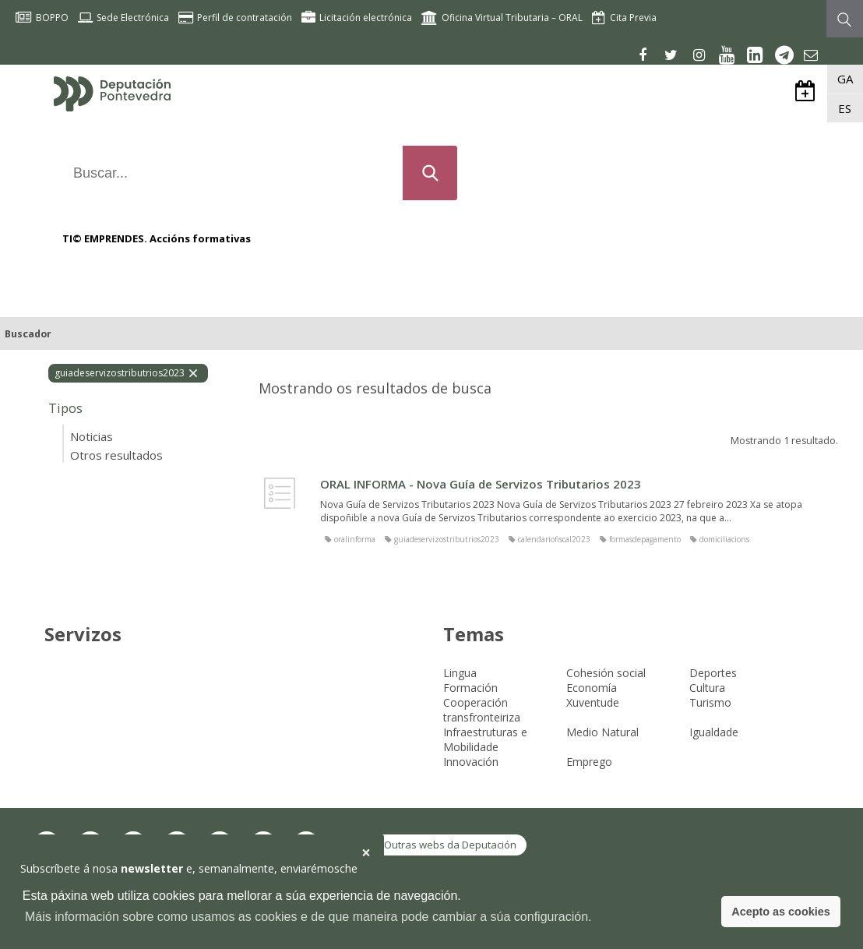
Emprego (589, 761)
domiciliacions (724, 539)
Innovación (470, 761)
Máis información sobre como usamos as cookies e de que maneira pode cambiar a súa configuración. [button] (308, 916)
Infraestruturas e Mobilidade (485, 739)
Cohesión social (606, 672)
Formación (470, 687)
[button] (366, 853)
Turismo (710, 702)
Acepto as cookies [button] (780, 911)
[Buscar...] (227, 173)
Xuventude (592, 702)
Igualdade (713, 732)
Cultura (707, 687)
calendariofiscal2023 (554, 539)
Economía (591, 687)
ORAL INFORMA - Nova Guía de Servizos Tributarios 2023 (480, 484)
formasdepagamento (645, 539)
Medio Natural (602, 732)
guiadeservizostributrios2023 (446, 539)
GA (845, 78)
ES (844, 108)
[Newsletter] (808, 54)
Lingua (460, 672)
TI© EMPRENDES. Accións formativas (156, 238)
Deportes (713, 672)
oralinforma (354, 539)
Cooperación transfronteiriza (481, 710)
